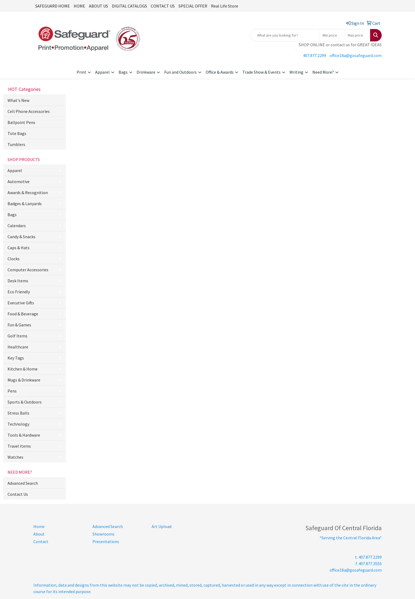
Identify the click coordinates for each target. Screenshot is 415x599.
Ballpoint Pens (21, 122)
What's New (18, 100)
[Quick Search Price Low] (332, 35)
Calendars (17, 225)
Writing (296, 72)
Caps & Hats (19, 247)
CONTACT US (163, 6)
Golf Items (17, 335)
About (39, 534)
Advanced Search (23, 483)
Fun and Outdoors (180, 72)
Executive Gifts (21, 302)
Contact (40, 541)
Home (39, 526)
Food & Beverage (23, 313)
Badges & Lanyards (25, 203)
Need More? (323, 72)
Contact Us (18, 494)
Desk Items (18, 280)
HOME (79, 6)
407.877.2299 (314, 55)
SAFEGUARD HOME (52, 6)
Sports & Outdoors (25, 402)
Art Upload (161, 526)
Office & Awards (220, 72)
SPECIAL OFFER (192, 6)
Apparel (102, 72)
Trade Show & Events (261, 72)
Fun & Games (19, 324)
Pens (12, 391)
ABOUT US (98, 6)
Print (81, 72)
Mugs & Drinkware (24, 380)
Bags (123, 72)
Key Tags (16, 358)
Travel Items (19, 446)
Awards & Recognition (28, 192)
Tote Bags (17, 133)
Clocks (14, 258)
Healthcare (18, 347)
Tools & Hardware (24, 435)
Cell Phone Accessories (29, 111)
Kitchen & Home (23, 369)
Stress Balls (18, 413)
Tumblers (16, 144)
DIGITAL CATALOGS (129, 6)
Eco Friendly (19, 291)
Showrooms (103, 534)
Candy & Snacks (21, 236)
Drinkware (146, 72)
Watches (15, 457)
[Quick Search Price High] (357, 35)
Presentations (105, 541)
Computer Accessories (28, 269)
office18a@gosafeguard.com (356, 55)
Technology (18, 424)
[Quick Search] (285, 35)
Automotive (19, 181)
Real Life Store (224, 6)
